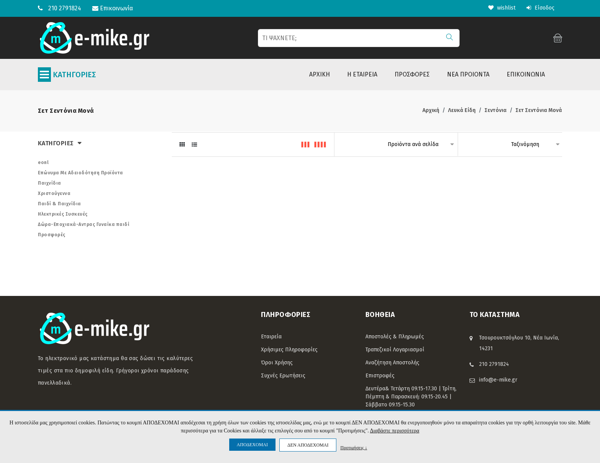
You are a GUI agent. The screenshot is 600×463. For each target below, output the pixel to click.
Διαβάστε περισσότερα (394, 431)
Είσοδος (540, 8)
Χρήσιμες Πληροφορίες (289, 349)
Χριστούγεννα (54, 193)
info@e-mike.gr (498, 380)
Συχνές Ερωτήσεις (283, 375)
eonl (43, 162)
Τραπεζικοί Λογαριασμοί (394, 349)
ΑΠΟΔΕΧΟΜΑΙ (252, 444)
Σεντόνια (495, 110)
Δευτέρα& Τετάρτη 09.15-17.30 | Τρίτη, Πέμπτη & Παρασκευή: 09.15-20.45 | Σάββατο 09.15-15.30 (411, 396)
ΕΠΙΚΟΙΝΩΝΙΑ (526, 74)
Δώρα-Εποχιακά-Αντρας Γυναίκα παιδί (83, 224)
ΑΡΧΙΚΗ (319, 74)
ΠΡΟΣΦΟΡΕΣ (412, 74)
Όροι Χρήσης (277, 362)
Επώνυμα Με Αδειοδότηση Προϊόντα (80, 172)
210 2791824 (64, 8)
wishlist (501, 8)
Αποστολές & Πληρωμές (394, 336)
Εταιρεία (271, 336)
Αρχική (430, 110)
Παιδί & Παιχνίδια (59, 203)
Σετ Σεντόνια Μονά (538, 110)
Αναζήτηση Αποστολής (392, 362)
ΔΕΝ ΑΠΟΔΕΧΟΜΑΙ (307, 445)
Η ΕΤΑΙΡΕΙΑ (362, 74)
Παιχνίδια (49, 183)
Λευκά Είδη (462, 110)
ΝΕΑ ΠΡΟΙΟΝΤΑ (468, 74)
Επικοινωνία (112, 8)
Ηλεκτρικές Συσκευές (63, 214)
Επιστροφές (380, 375)
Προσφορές (51, 234)
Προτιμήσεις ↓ (353, 447)
